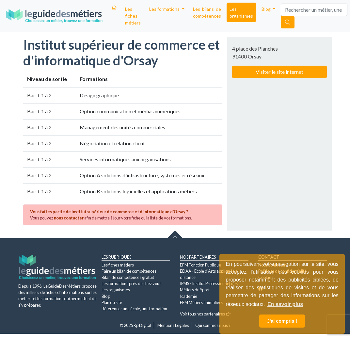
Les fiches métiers (133, 15)
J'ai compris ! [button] (282, 321)
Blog (106, 296)
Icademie (188, 296)
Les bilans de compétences (207, 12)
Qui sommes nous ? (213, 325)
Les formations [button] (165, 9)
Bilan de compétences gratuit (128, 277)
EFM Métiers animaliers (201, 302)
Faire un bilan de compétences (129, 271)
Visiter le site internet (279, 72)
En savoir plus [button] (285, 304)
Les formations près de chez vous (131, 283)
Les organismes (241, 12)
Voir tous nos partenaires (205, 313)
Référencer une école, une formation (134, 308)
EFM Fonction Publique (200, 264)
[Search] (314, 10)
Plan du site (112, 302)
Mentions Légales (173, 325)
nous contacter (69, 217)
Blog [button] (267, 9)
